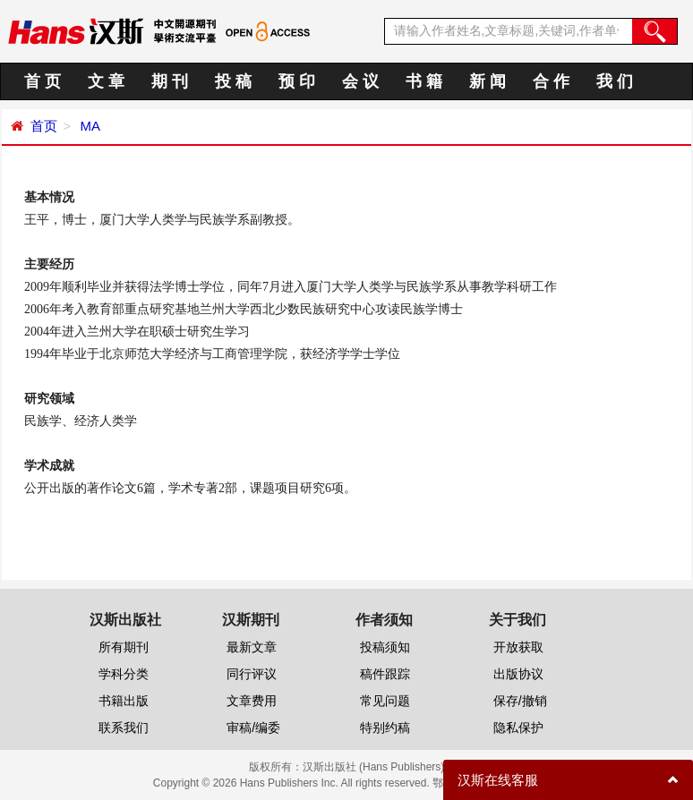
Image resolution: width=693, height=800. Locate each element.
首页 (43, 125)
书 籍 (424, 81)
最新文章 (252, 647)
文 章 (106, 81)
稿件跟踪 (385, 674)
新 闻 (487, 81)
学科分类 (123, 674)
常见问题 (385, 701)
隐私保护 (518, 727)
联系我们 (123, 727)
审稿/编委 (253, 727)
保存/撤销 (520, 701)
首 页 (42, 81)
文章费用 (252, 701)
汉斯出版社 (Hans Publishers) (374, 767)
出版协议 (518, 674)
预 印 (296, 81)
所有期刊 (123, 647)
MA (88, 125)
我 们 (614, 81)
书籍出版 (123, 701)
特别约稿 (385, 727)
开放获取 (518, 647)
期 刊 (169, 81)
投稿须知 (385, 647)
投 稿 (233, 81)
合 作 (551, 81)
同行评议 (252, 674)
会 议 (360, 81)
